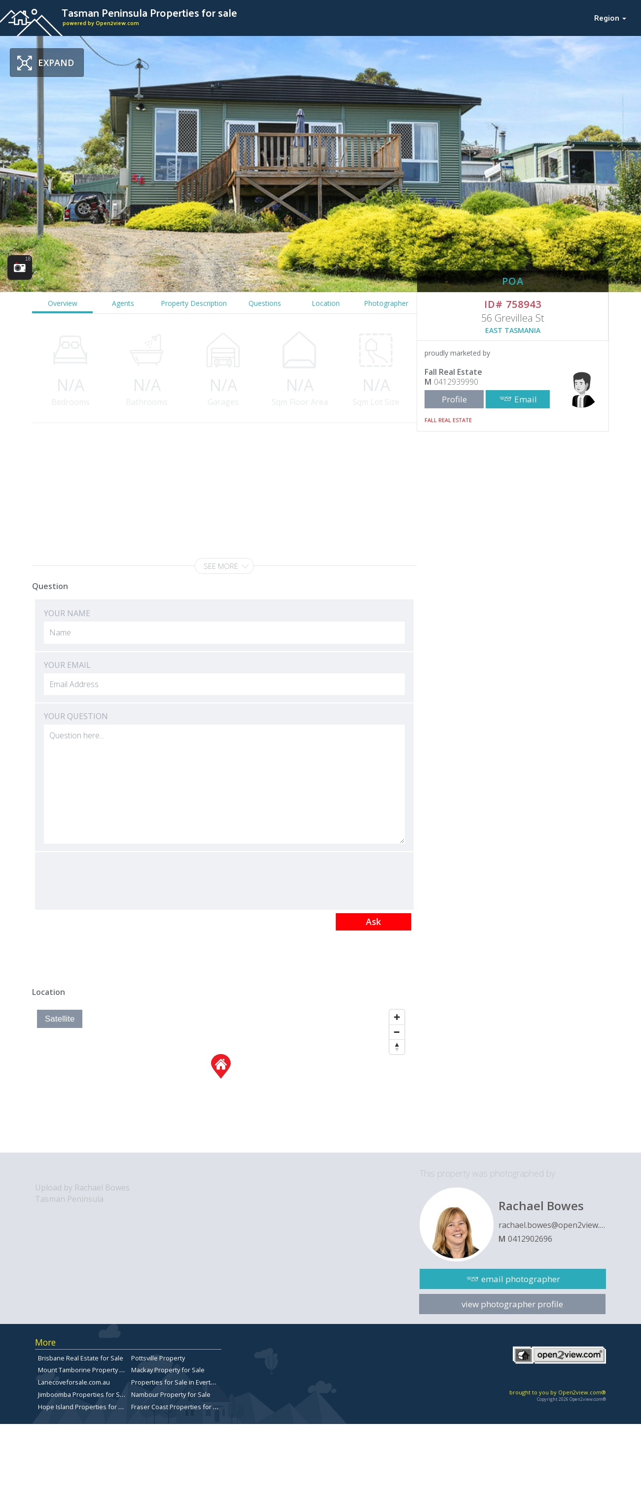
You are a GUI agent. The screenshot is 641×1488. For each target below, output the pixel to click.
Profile (454, 399)
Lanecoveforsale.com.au (74, 1382)
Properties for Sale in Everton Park (182, 1382)
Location (326, 303)
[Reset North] (397, 1046)
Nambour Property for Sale (171, 1394)
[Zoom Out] (397, 1032)
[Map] (220, 1079)
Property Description (194, 303)
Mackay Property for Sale (168, 1369)
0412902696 (530, 1238)
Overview (62, 303)
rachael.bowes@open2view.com (552, 1225)
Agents (123, 303)
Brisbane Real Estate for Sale (80, 1358)
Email (525, 399)
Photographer (386, 303)
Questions (265, 303)
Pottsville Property (158, 1358)
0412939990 (456, 381)
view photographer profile (512, 1304)
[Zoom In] (397, 1017)
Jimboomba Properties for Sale (83, 1394)
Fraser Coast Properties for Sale (178, 1406)
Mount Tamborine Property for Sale (90, 1369)
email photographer (520, 1279)
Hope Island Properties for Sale (84, 1406)
